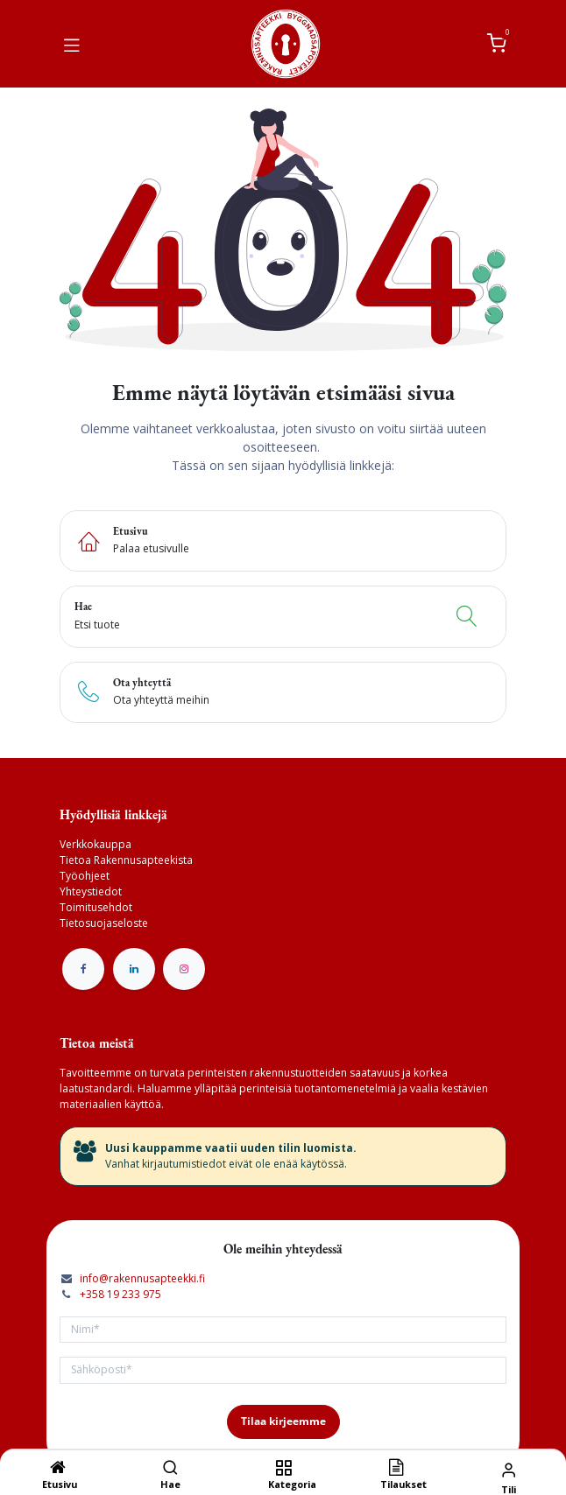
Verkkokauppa (95, 844)
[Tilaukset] (396, 1469)
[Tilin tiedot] (508, 1469)
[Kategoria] (283, 1469)
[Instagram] (184, 969)
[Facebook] (83, 969)
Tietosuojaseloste (104, 923)
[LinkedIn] (134, 969)
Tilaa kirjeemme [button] (283, 1421)
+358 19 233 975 (120, 1294)
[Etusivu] (58, 1469)
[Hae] (170, 1469)
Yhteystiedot (91, 891)
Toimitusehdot (96, 907)
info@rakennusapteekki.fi (142, 1278)
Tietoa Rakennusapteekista (126, 860)
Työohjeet (85, 875)
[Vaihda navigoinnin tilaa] (72, 43)
